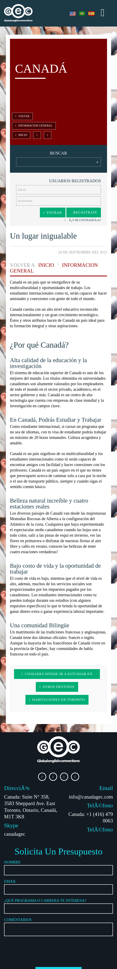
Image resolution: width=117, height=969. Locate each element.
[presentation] (59, 923)
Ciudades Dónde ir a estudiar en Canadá (59, 660)
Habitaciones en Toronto (76, 673)
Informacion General (47, 116)
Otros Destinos (34, 673)
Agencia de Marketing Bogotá (37, 965)
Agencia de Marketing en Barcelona (76, 965)
